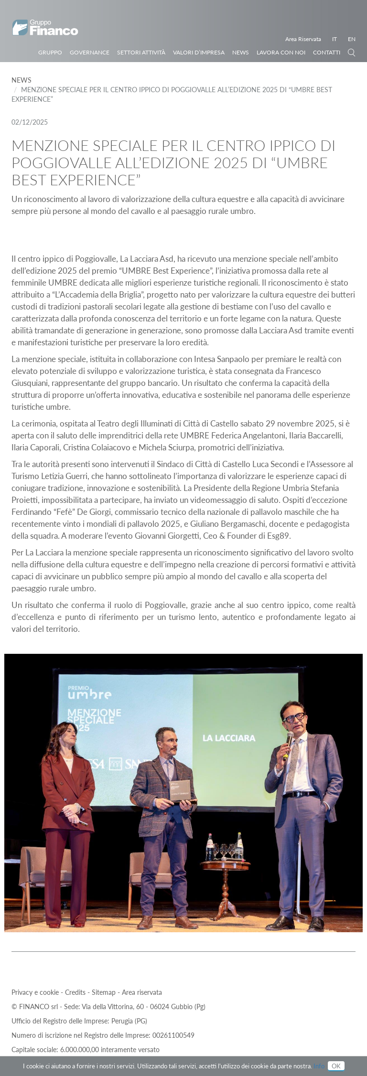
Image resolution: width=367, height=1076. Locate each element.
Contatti (326, 52)
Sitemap (105, 992)
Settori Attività (141, 52)
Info (318, 1066)
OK (336, 1066)
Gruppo (50, 52)
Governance (89, 52)
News (240, 52)
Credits (76, 992)
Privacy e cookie (36, 992)
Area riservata (142, 992)
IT (334, 39)
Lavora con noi (281, 52)
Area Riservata (303, 39)
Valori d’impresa (199, 52)
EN (352, 39)
